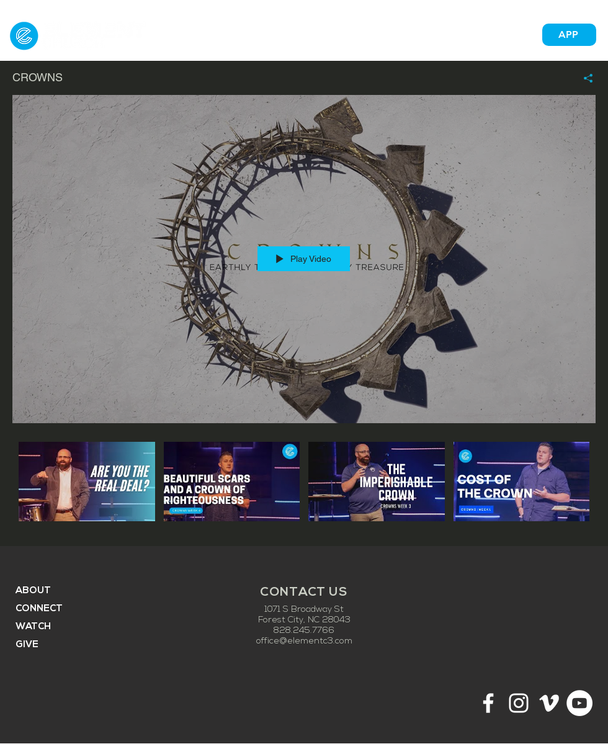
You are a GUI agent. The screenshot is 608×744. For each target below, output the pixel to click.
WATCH (33, 627)
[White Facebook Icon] (488, 703)
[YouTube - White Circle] (579, 703)
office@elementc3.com (304, 641)
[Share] (583, 78)
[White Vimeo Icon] (549, 703)
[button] (350, 34)
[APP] (569, 35)
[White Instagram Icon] (519, 703)
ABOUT (33, 591)
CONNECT (39, 609)
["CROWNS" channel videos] (304, 484)
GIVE (27, 645)
